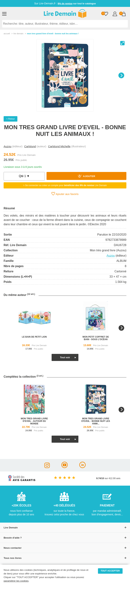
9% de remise (65, 3)
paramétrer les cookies (16, 580)
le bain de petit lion (34, 337)
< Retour (10, 119)
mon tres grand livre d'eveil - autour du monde (34, 421)
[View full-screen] (122, 43)
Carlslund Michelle (59, 146)
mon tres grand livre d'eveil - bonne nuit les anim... (95, 421)
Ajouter (86, 176)
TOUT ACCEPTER (110, 571)
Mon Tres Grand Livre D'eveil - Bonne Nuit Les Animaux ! (53, 33)
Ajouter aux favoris (64, 194)
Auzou (7, 146)
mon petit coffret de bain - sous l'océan (96, 338)
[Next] (121, 75)
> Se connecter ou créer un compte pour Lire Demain (65, 185)
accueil (7, 33)
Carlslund (30, 146)
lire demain (18, 33)
